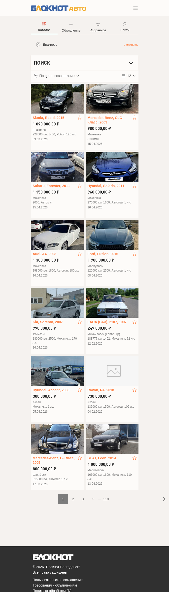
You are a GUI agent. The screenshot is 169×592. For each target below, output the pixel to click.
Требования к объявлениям (55, 585)
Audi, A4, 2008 (44, 254)
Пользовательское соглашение (58, 580)
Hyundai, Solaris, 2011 (106, 186)
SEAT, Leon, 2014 (102, 458)
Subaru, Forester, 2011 (51, 186)
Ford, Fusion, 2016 (103, 254)
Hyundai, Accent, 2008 (51, 390)
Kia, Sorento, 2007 (48, 322)
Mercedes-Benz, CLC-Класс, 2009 (105, 120)
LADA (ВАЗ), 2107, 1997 (107, 322)
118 (106, 499)
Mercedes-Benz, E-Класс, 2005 (54, 460)
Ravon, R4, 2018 (101, 390)
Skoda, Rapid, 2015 (49, 118)
